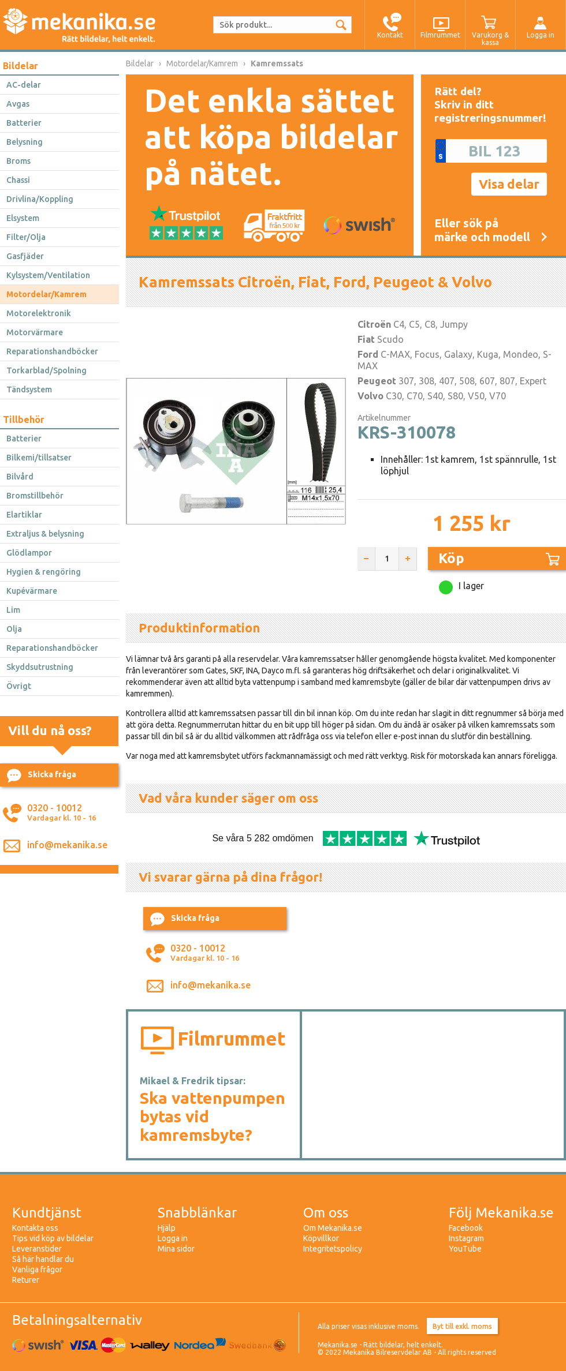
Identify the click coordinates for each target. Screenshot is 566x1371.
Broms (18, 161)
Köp (499, 558)
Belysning (24, 142)
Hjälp (167, 1228)
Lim (13, 610)
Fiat (366, 339)
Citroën (374, 324)
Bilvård (19, 476)
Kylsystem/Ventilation (48, 275)
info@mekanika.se (67, 845)
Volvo (370, 396)
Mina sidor (176, 1248)
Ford (368, 354)
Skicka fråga (41, 775)
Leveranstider (37, 1248)
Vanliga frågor (37, 1269)
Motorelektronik (38, 313)
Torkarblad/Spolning (46, 370)
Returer (25, 1279)
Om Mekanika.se (332, 1228)
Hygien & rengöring (43, 571)
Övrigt (18, 686)
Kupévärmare (31, 590)
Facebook (466, 1228)
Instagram (466, 1238)
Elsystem (22, 218)
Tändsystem (29, 389)
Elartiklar (24, 514)
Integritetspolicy (332, 1248)
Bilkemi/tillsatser (39, 457)
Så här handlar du (43, 1259)
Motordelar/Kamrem (46, 294)
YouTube (465, 1248)
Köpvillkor (321, 1238)
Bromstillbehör (35, 495)
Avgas (17, 103)
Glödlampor (29, 552)
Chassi (18, 180)
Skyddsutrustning (39, 667)
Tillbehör (23, 419)
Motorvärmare (34, 332)
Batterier (24, 123)
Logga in (173, 1238)
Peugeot (377, 381)
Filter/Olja (26, 237)
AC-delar (23, 84)
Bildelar (20, 66)
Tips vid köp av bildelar (53, 1238)
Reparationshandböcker (52, 351)
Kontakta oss (35, 1228)
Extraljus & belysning (45, 533)
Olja (14, 629)
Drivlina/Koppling (39, 199)
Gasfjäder (25, 256)
